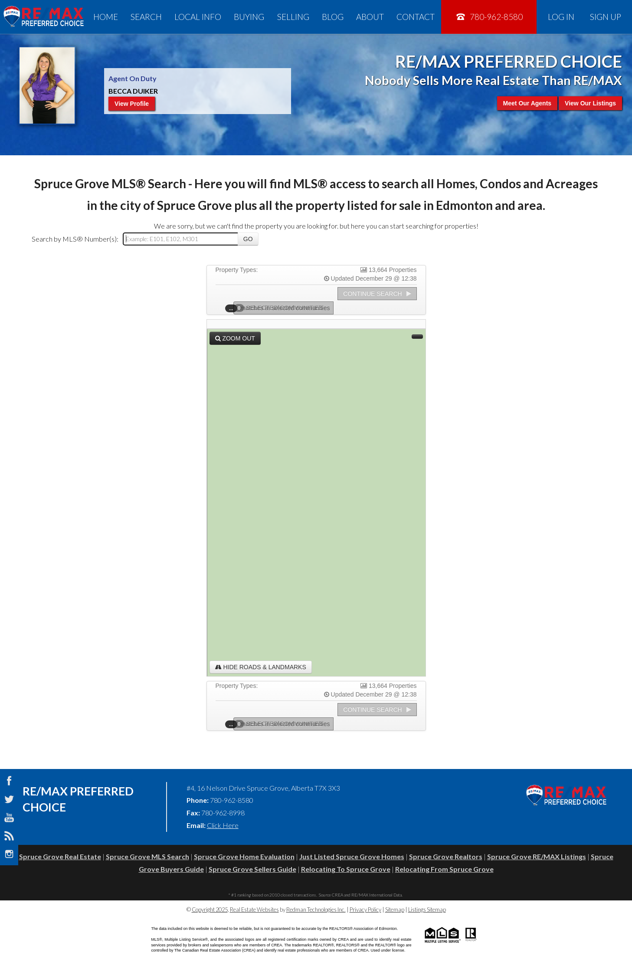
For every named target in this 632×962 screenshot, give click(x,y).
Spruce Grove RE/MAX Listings (536, 856)
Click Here (223, 825)
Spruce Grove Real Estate (60, 856)
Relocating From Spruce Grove (444, 869)
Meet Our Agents (527, 103)
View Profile (132, 103)
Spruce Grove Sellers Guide (252, 869)
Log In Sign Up (584, 17)
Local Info (197, 17)
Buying (249, 17)
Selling (293, 17)
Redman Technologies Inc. (316, 909)
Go (248, 239)
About (370, 17)
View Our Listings (590, 103)
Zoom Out (235, 338)
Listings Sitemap (427, 909)
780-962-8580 (489, 16)
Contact (415, 17)
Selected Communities (281, 308)
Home (105, 17)
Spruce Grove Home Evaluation (244, 856)
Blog (333, 17)
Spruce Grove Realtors (445, 856)
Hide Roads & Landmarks (260, 667)
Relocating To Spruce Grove (345, 869)
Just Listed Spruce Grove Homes (351, 856)
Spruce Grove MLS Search (147, 856)
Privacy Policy (365, 909)
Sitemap (394, 909)
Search (146, 17)
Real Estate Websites (254, 909)
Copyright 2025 (210, 909)
